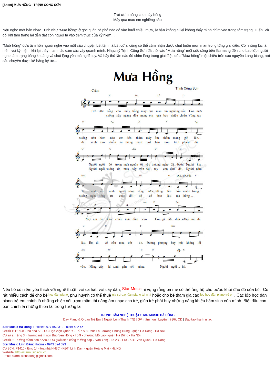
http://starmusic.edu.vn (30, 352)
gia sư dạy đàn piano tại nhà (131, 294)
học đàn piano (58, 294)
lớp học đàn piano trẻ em (217, 294)
